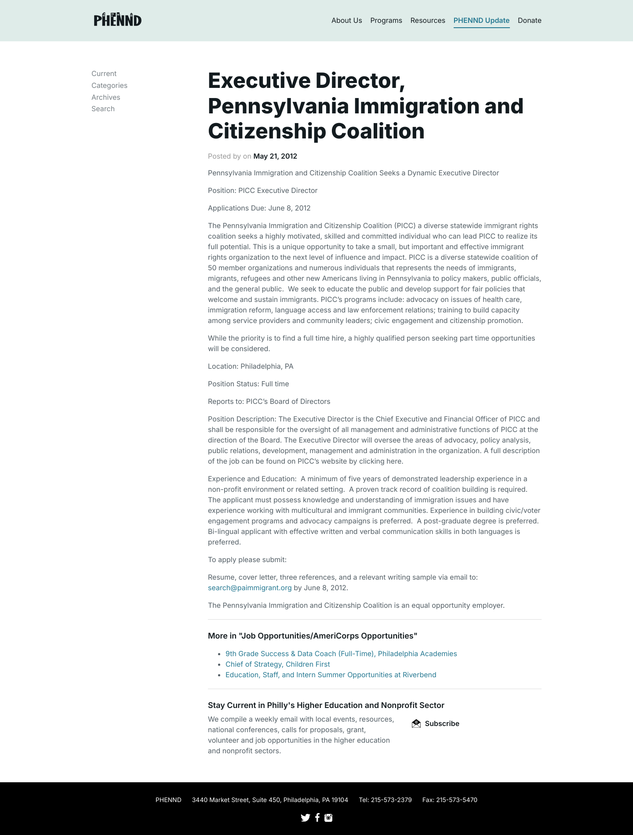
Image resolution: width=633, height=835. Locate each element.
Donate (530, 20)
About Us (346, 20)
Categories (109, 85)
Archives (105, 97)
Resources (428, 20)
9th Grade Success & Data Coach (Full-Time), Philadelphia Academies (341, 653)
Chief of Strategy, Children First (278, 664)
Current (103, 73)
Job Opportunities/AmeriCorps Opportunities (327, 636)
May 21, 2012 (275, 156)
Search (103, 108)
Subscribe (435, 723)
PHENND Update (482, 20)
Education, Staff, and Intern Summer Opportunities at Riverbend (331, 674)
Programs (386, 20)
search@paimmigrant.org (250, 587)
